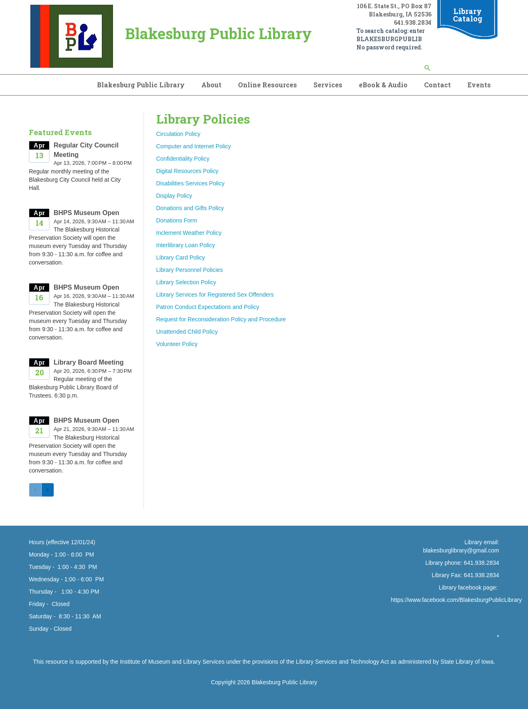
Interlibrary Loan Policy (185, 245)
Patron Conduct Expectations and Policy (207, 307)
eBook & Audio (383, 84)
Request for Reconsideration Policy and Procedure (221, 319)
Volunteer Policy (177, 344)
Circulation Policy (178, 134)
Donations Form (177, 220)
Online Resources (267, 84)
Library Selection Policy (186, 282)
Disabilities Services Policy (190, 183)
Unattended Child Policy (187, 331)
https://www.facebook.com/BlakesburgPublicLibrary (456, 600)
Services (328, 84)
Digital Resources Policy (187, 171)
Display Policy (174, 195)
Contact (437, 84)
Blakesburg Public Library (141, 84)
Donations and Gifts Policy (190, 208)
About (211, 84)
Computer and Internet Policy (193, 146)
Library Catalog (467, 14)
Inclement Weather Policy (189, 232)
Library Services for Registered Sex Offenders (215, 294)
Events (479, 84)
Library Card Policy (180, 257)
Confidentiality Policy (183, 158)
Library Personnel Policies (189, 270)
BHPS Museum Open (86, 212)
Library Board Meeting (89, 362)
